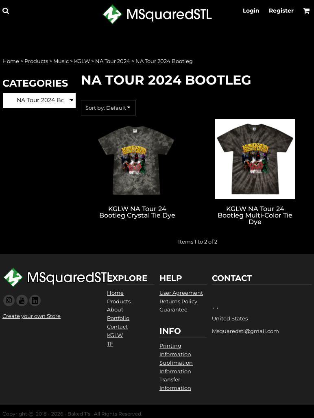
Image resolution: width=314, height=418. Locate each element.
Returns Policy (178, 301)
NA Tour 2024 (112, 61)
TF (110, 343)
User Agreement (181, 293)
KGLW (82, 61)
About (115, 309)
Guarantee (173, 309)
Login (251, 10)
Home (10, 61)
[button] (5, 10)
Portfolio (118, 318)
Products (36, 61)
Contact (117, 326)
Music (61, 61)
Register (281, 10)
